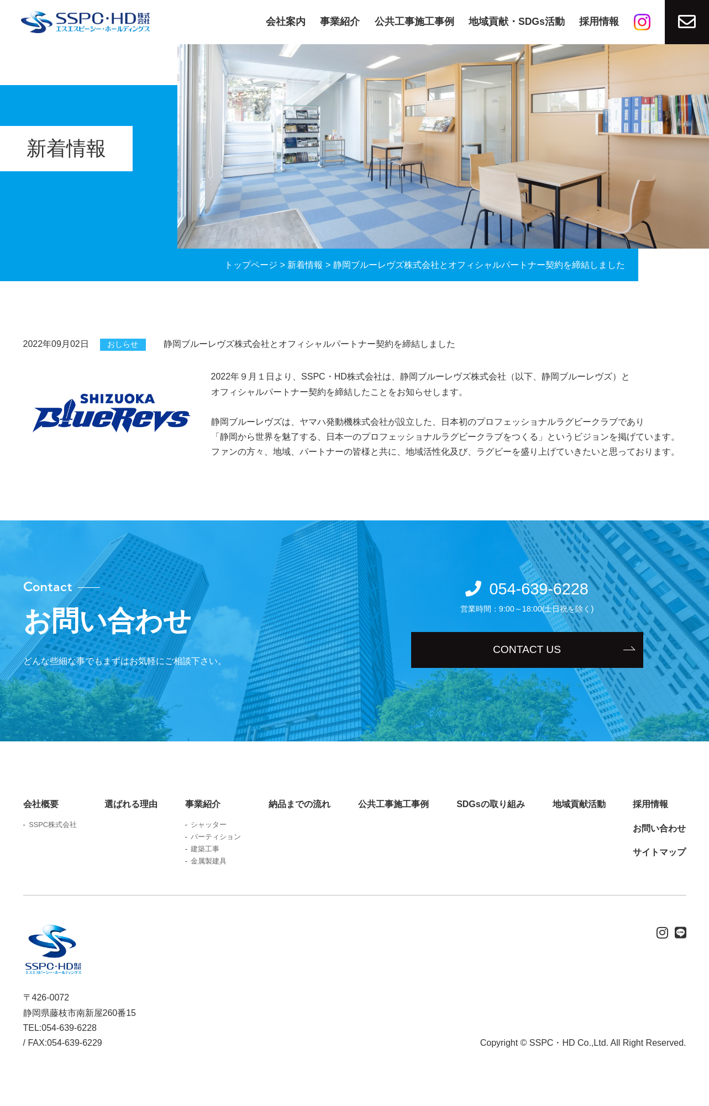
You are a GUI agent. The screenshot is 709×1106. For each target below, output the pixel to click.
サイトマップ (659, 852)
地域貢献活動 (579, 804)
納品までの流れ (299, 804)
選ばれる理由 (130, 804)
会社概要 (41, 804)
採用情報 (599, 21)
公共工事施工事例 (414, 21)
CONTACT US (527, 649)
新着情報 (305, 265)
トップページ (250, 265)
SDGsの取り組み (490, 804)
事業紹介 (340, 21)
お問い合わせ (659, 828)
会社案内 (286, 21)
